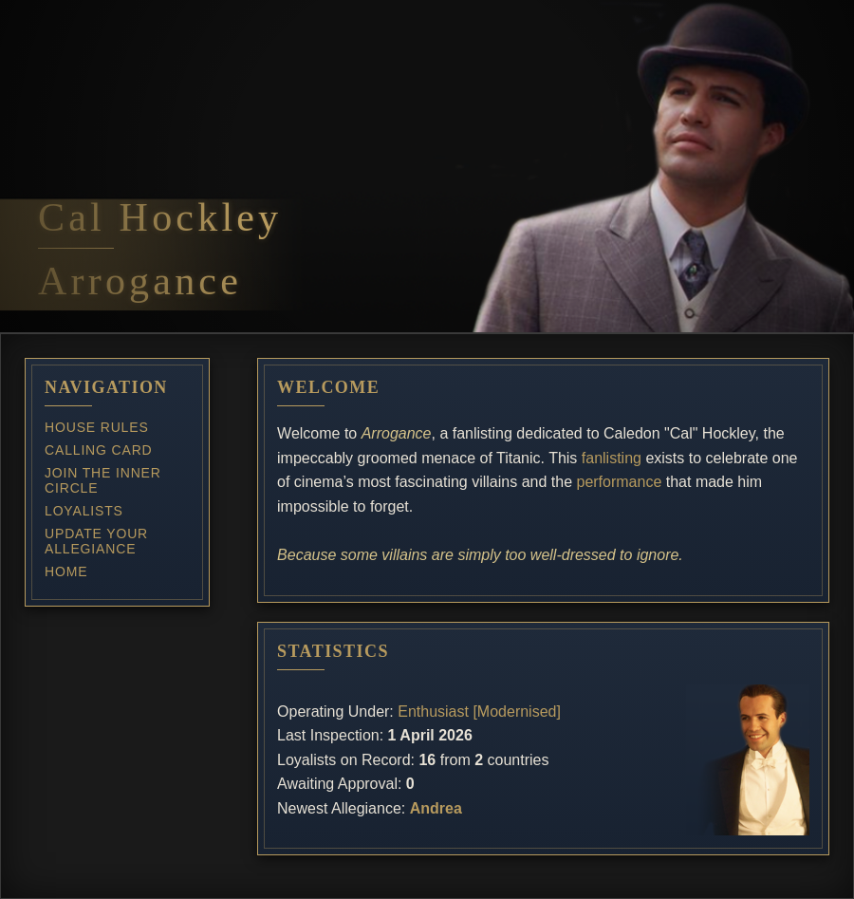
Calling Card (99, 450)
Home (66, 571)
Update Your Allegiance (96, 541)
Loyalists (84, 510)
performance (618, 482)
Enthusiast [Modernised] (479, 711)
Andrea (436, 808)
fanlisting (611, 458)
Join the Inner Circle (103, 480)
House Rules (97, 427)
